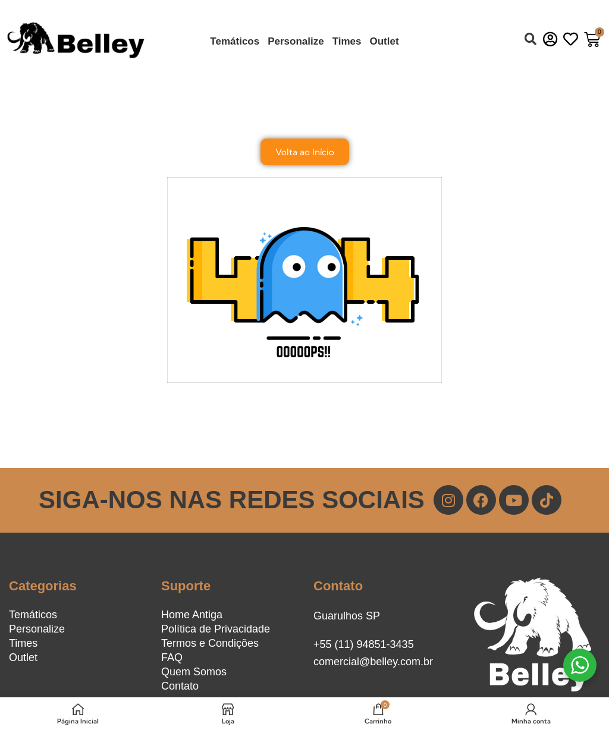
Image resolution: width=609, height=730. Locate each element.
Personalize (296, 41)
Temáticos (234, 41)
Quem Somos (194, 672)
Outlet (384, 41)
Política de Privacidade (215, 629)
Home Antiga (191, 615)
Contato (180, 686)
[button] (530, 39)
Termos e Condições (210, 643)
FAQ (172, 657)
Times (347, 41)
